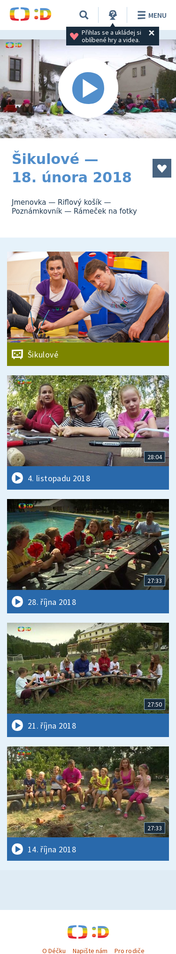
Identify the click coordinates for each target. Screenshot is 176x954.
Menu (150, 15)
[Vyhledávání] (84, 15)
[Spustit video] (88, 88)
